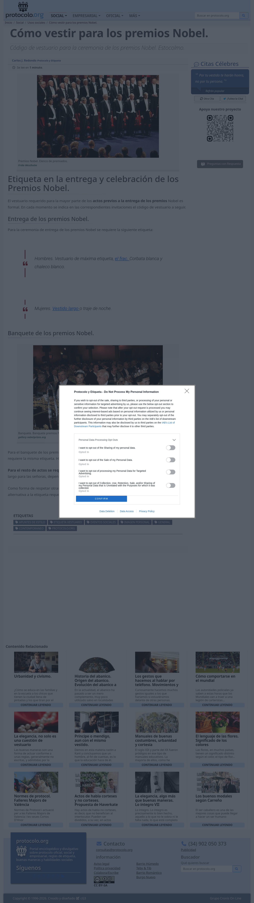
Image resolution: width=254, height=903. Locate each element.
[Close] (188, 392)
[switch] (170, 447)
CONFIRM (101, 498)
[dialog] (127, 451)
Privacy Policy (147, 511)
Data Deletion (106, 511)
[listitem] (127, 440)
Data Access (127, 511)
